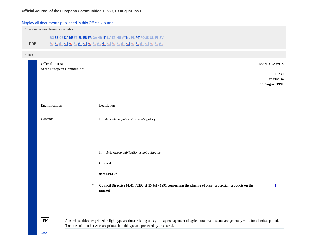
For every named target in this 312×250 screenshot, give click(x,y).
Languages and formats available (48, 29)
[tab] (154, 29)
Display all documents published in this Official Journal (68, 23)
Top (44, 232)
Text (28, 55)
